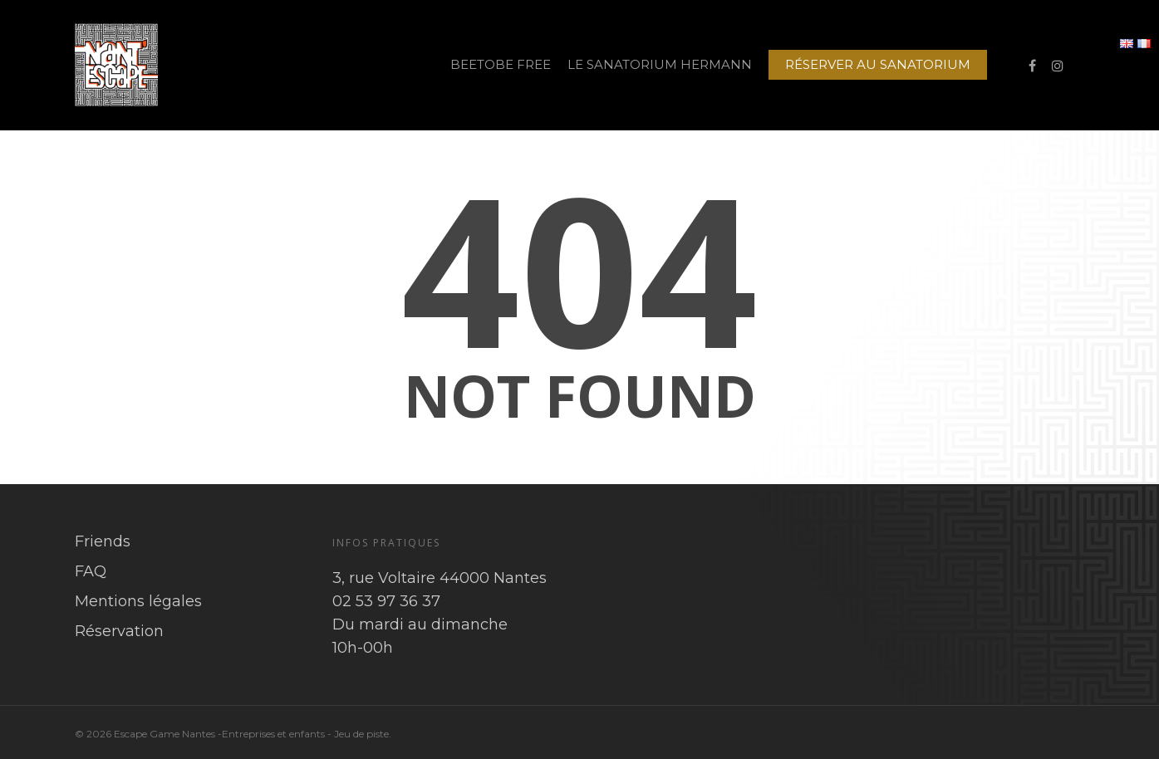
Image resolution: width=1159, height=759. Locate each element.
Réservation (119, 631)
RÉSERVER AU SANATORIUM (877, 64)
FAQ (90, 571)
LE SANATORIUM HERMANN (659, 64)
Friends (102, 541)
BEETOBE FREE (500, 64)
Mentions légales (138, 601)
